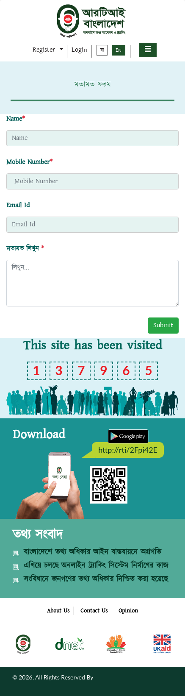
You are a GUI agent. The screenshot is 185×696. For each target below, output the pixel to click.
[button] (148, 50)
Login (79, 50)
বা (102, 50)
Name (15, 119)
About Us (58, 611)
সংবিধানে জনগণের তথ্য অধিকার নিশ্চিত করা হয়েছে (96, 579)
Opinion (128, 611)
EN (118, 50)
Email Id (18, 205)
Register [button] (45, 50)
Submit (163, 325)
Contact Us (94, 611)
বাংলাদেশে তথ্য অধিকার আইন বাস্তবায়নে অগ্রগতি (92, 552)
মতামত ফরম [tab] (93, 84)
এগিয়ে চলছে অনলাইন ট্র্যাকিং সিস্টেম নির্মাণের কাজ (96, 565)
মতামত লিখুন (25, 248)
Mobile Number (29, 162)
